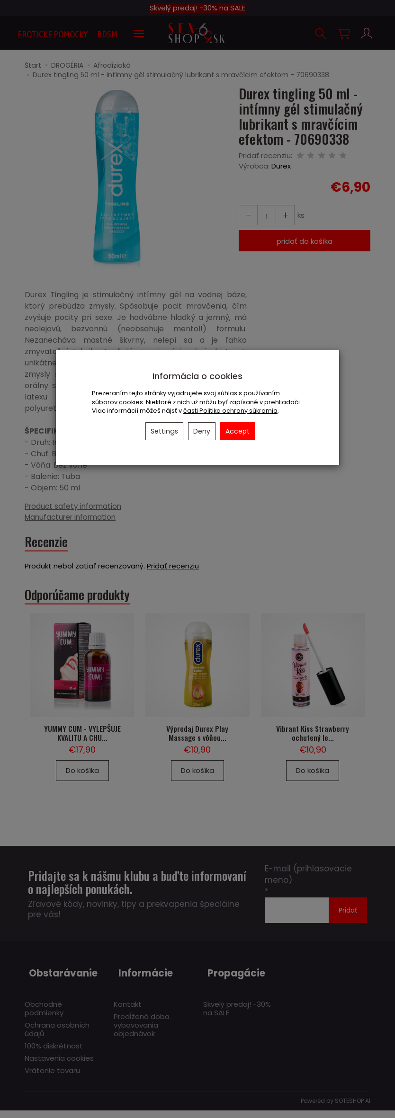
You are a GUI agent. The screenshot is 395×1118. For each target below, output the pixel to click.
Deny (201, 431)
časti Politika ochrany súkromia (230, 411)
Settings (164, 431)
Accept (237, 431)
